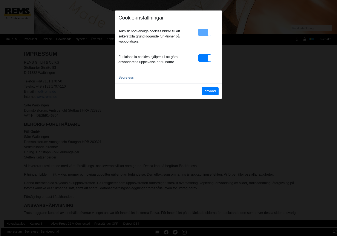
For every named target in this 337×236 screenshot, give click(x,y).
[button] (204, 32)
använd (210, 91)
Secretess (126, 77)
